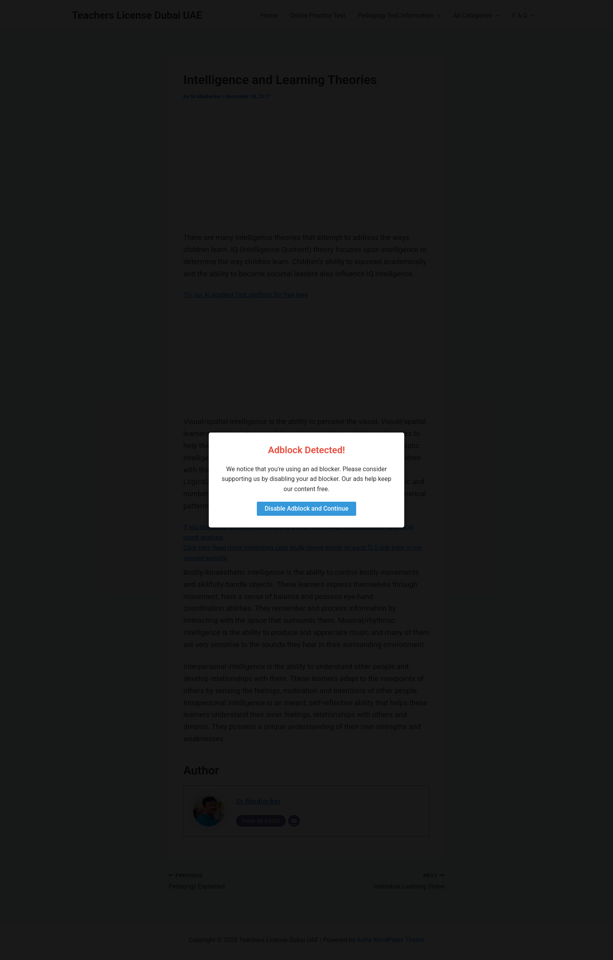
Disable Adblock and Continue (306, 508)
